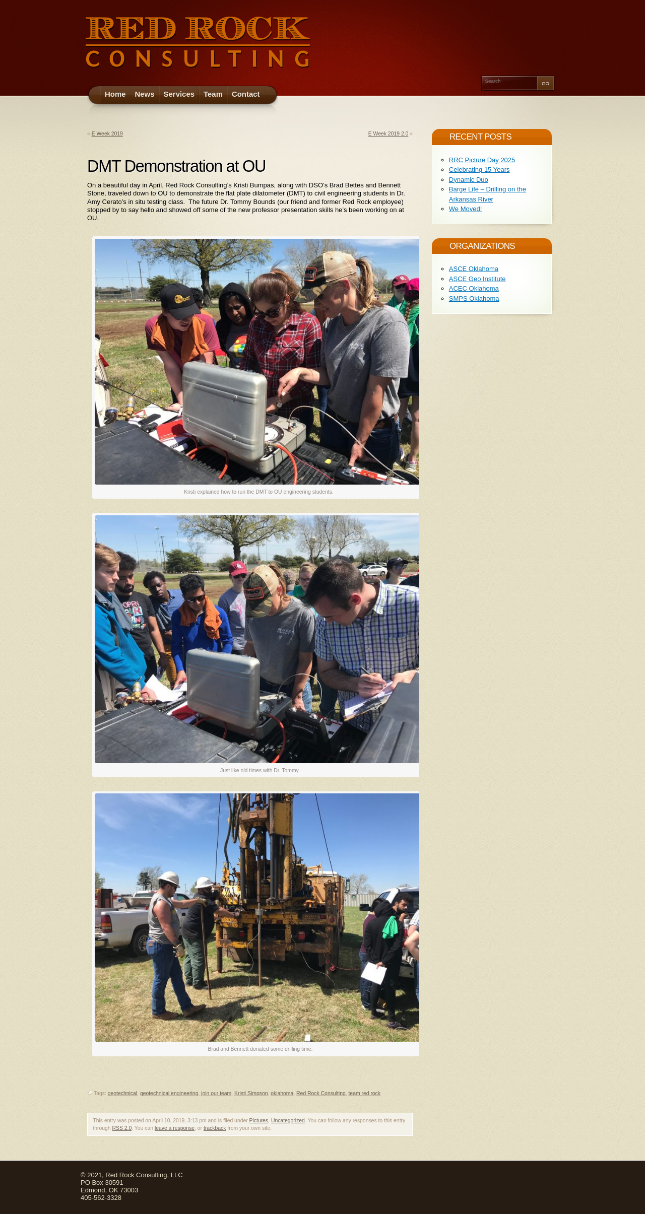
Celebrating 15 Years (479, 169)
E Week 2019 (107, 134)
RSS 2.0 (122, 1128)
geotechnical (122, 1093)
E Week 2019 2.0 (388, 134)
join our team (216, 1093)
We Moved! (465, 209)
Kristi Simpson (251, 1093)
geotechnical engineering (169, 1093)
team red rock (364, 1093)
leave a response (175, 1128)
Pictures (259, 1120)
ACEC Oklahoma (474, 288)
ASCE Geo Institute (477, 279)
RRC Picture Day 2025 (482, 160)
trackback (215, 1128)
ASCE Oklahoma (473, 269)
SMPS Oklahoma (474, 298)
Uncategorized (288, 1120)
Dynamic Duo (468, 179)
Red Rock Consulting (321, 1093)
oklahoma (282, 1093)
